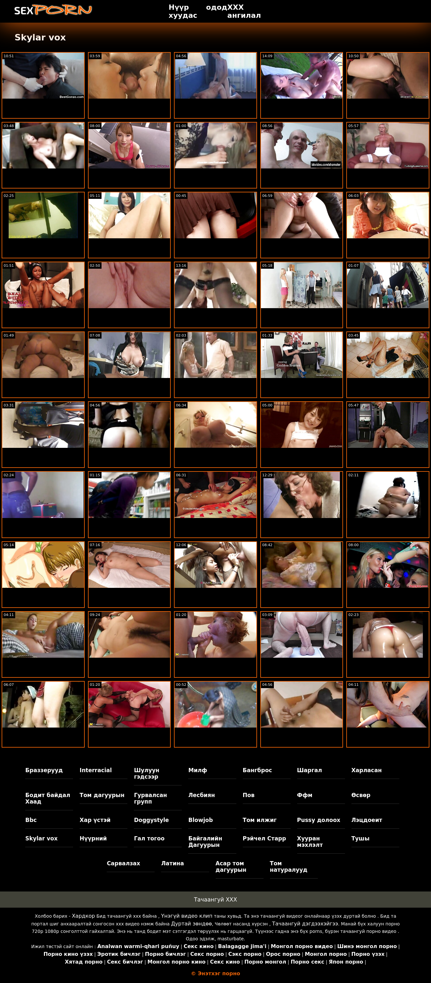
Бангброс (257, 770)
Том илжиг (260, 820)
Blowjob (200, 820)
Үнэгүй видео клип (186, 916)
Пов (249, 795)
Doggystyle (151, 820)
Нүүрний (93, 838)
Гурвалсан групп (150, 798)
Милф (197, 770)
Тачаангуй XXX (215, 899)
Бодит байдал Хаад (47, 798)
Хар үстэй (95, 820)
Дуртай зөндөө (191, 924)
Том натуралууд (288, 866)
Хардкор (83, 916)
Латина (172, 863)
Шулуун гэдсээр (146, 773)
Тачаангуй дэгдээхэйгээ (305, 924)
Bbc (31, 820)
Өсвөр (361, 795)
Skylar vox (41, 838)
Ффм (305, 795)
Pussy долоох (318, 820)
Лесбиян (201, 795)
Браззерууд (44, 770)
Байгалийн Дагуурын (205, 841)
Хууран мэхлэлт (310, 841)
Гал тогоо (149, 838)
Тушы (360, 838)
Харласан (366, 770)
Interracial (96, 770)
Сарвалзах (123, 863)
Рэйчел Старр (264, 838)
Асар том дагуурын (231, 866)
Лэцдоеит (367, 820)
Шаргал (309, 770)
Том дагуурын (102, 795)
